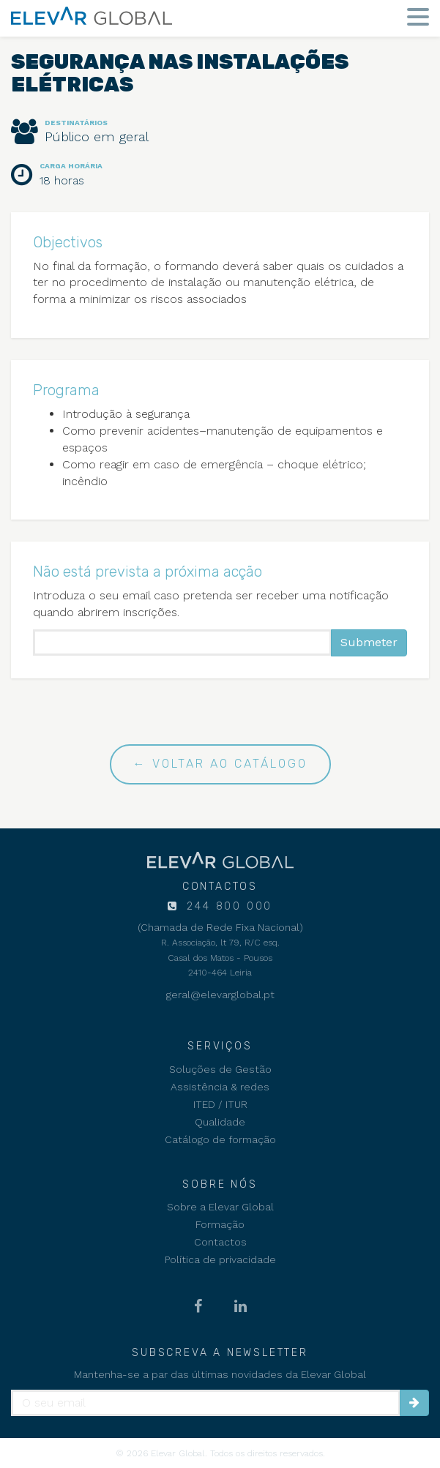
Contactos (220, 1242)
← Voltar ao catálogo (220, 764)
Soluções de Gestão (220, 1069)
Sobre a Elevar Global (220, 1207)
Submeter (369, 642)
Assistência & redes (220, 1087)
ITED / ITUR (220, 1104)
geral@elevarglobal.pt (220, 994)
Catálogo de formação (220, 1139)
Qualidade (220, 1122)
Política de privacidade (220, 1259)
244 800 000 (227, 906)
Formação (220, 1224)
